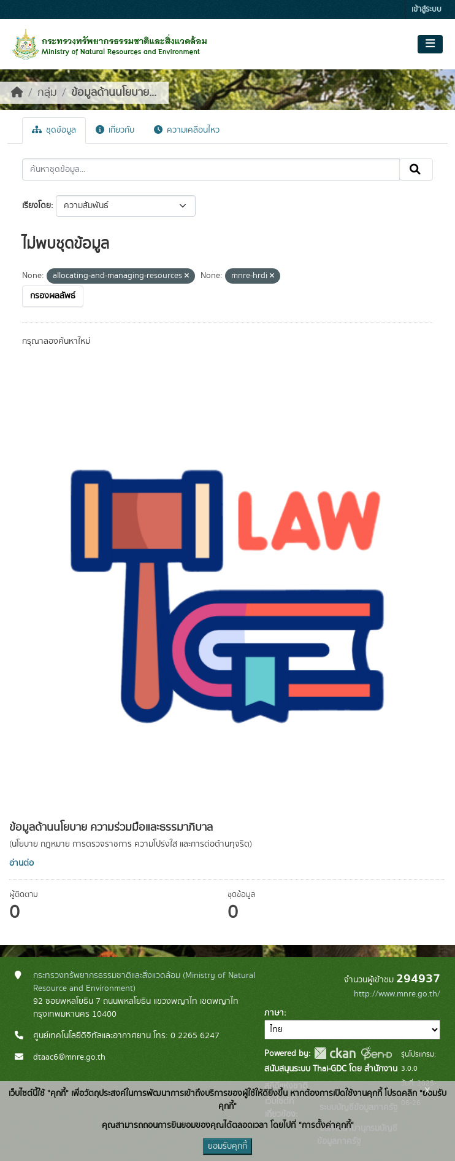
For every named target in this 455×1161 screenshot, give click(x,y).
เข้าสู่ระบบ (426, 9)
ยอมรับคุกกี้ (227, 1146)
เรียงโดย (36, 206)
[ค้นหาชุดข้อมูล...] (211, 169)
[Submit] (416, 169)
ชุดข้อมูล (54, 130)
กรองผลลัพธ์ (52, 296)
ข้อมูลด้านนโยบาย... (113, 93)
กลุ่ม (47, 93)
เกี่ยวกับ (115, 130)
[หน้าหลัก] (17, 93)
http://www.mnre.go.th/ (397, 994)
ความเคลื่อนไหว (187, 130)
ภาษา (274, 1013)
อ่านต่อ (21, 863)
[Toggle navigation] (430, 44)
